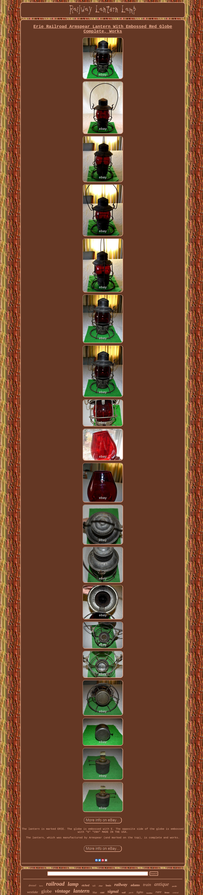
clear (101, 886)
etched (85, 885)
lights (140, 892)
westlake (32, 892)
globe (46, 891)
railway (121, 884)
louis (108, 885)
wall (124, 892)
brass (167, 892)
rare (158, 892)
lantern (81, 891)
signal (113, 891)
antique (161, 884)
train (147, 884)
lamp (73, 884)
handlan (149, 893)
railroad (55, 884)
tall (93, 885)
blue (95, 892)
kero (41, 886)
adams (135, 885)
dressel (32, 885)
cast (102, 892)
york (131, 893)
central (175, 892)
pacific (174, 886)
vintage (62, 891)
